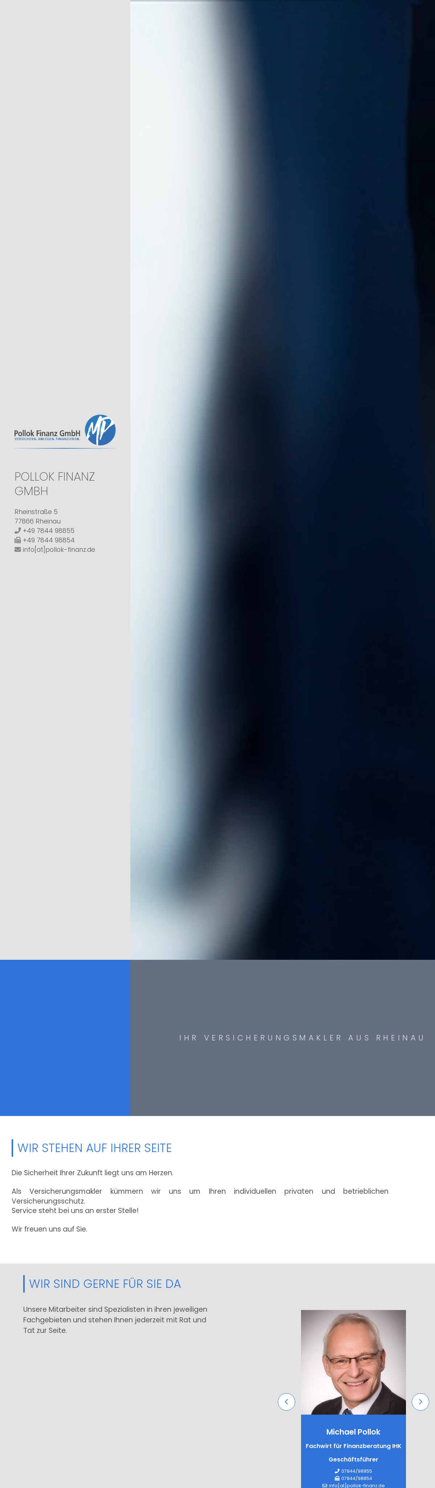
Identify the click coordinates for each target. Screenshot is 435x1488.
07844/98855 (356, 1471)
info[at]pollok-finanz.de (59, 549)
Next (420, 1402)
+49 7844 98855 (48, 530)
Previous (286, 1402)
